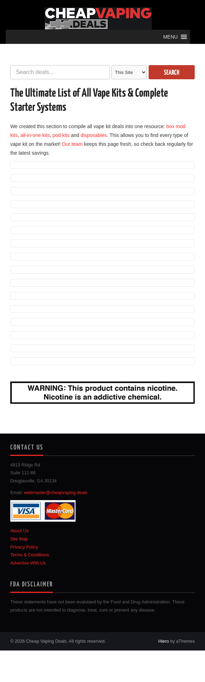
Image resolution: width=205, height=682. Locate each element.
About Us (19, 530)
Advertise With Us (28, 563)
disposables (94, 135)
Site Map (19, 539)
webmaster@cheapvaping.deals (55, 492)
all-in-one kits (35, 135)
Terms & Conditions (29, 554)
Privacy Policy (24, 547)
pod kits (61, 135)
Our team (72, 144)
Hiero (163, 641)
